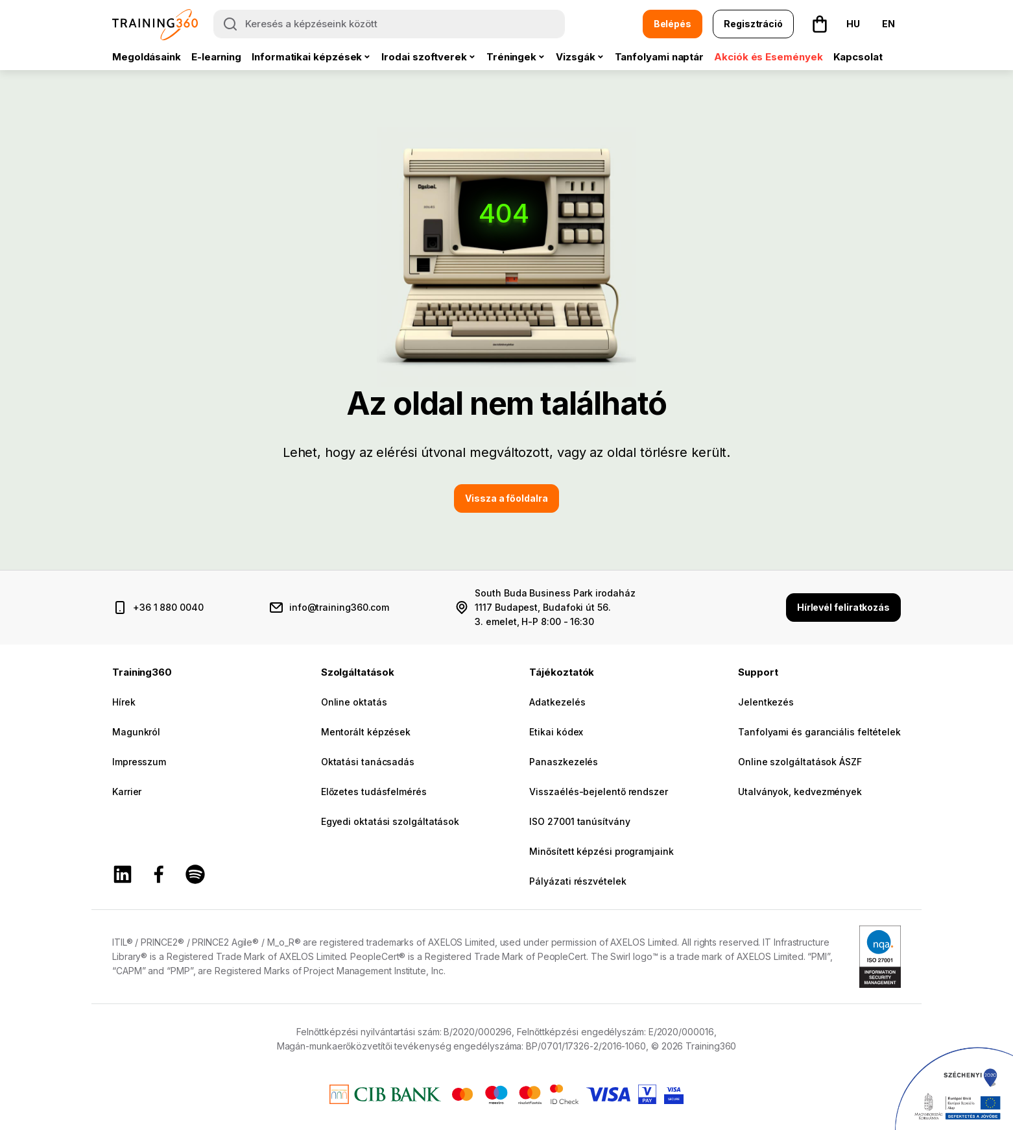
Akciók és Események (768, 57)
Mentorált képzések (366, 731)
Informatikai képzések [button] (307, 57)
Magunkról (136, 731)
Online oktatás (354, 701)
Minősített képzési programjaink (601, 851)
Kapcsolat (858, 57)
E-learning (216, 57)
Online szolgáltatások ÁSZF (800, 761)
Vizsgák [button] (575, 57)
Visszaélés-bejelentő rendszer (598, 791)
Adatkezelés (557, 701)
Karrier (126, 791)
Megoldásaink (146, 57)
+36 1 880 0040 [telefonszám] (168, 607)
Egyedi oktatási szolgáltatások (390, 821)
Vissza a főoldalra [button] (506, 498)
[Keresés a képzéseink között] (389, 24)
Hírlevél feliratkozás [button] (843, 607)
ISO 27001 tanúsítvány (579, 821)
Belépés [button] (672, 23)
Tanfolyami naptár (659, 57)
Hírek (124, 701)
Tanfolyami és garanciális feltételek (819, 731)
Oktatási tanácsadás (367, 761)
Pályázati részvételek (577, 881)
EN (888, 23)
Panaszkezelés (563, 761)
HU (853, 23)
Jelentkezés (766, 701)
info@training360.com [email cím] (339, 607)
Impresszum (139, 761)
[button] (819, 24)
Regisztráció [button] (753, 23)
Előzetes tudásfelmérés (374, 791)
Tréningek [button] (511, 57)
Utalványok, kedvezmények (800, 791)
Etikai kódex (556, 731)
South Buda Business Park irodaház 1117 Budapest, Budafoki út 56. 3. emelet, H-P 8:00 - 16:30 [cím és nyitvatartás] (555, 607)
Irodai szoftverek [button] (424, 57)
